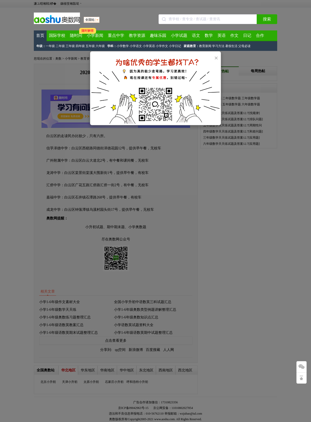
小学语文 (136, 46)
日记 (247, 35)
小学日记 (175, 46)
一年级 (50, 46)
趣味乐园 (158, 35)
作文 (234, 35)
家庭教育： (191, 46)
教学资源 (137, 35)
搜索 (267, 19)
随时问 (76, 35)
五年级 (90, 46)
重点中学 (116, 35)
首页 (40, 35)
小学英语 (149, 46)
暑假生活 (231, 46)
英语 (221, 35)
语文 (196, 35)
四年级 (80, 46)
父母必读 (244, 46)
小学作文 (162, 46)
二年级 (60, 46)
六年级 (100, 46)
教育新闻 (205, 46)
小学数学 (123, 46)
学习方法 (218, 46)
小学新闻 (95, 35)
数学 (209, 35)
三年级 (70, 46)
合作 (260, 35)
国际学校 (57, 35)
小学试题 (179, 35)
